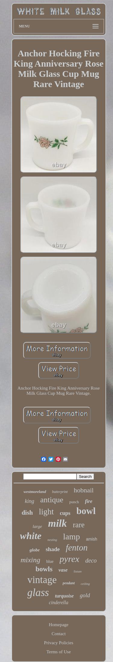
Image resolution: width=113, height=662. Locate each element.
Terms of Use (58, 651)
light (46, 511)
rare (79, 525)
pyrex (70, 559)
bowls (44, 569)
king (29, 501)
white (30, 535)
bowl (86, 511)
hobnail (84, 490)
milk (57, 523)
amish (91, 539)
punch (74, 502)
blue (49, 561)
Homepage (58, 624)
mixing (30, 560)
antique (52, 499)
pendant (69, 583)
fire (89, 501)
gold (85, 595)
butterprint (60, 492)
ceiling (85, 583)
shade (53, 549)
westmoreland (35, 491)
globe (34, 549)
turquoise (64, 595)
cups (65, 513)
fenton (77, 547)
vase (62, 570)
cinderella (58, 602)
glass (38, 592)
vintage (42, 579)
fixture (78, 571)
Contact (59, 633)
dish (27, 512)
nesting (52, 539)
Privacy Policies (58, 642)
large (37, 526)
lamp (71, 536)
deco (91, 560)
